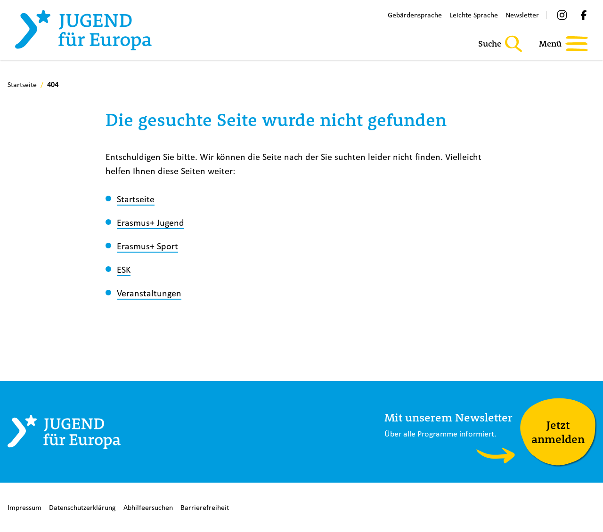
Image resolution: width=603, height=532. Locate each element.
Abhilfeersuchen (148, 507)
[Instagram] (562, 15)
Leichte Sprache (473, 15)
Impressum (24, 507)
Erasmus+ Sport (147, 245)
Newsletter (522, 15)
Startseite (136, 198)
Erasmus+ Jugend (150, 222)
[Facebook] (584, 15)
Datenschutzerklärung (82, 507)
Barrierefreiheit (204, 507)
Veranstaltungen (149, 292)
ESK (123, 269)
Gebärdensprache (415, 15)
